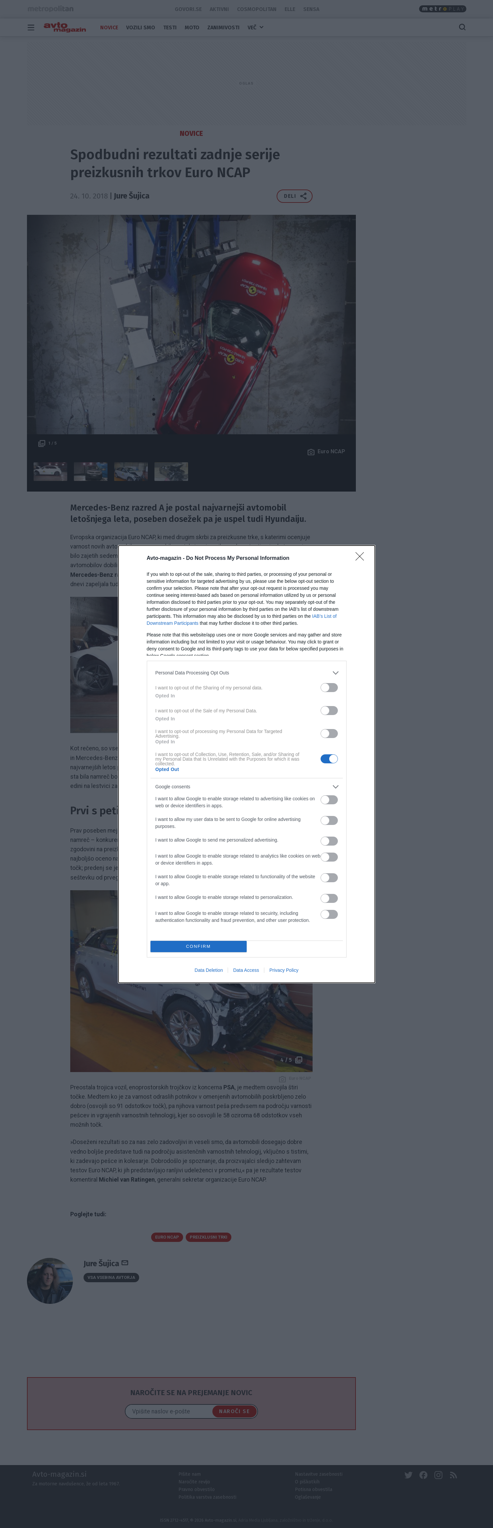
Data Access (246, 970)
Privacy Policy (283, 970)
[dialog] (247, 764)
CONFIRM (198, 946)
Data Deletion (209, 970)
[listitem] (246, 672)
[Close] (362, 558)
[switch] (329, 687)
